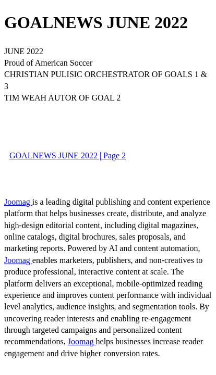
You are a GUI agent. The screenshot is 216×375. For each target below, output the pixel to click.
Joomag (18, 201)
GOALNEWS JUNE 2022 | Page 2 (67, 155)
